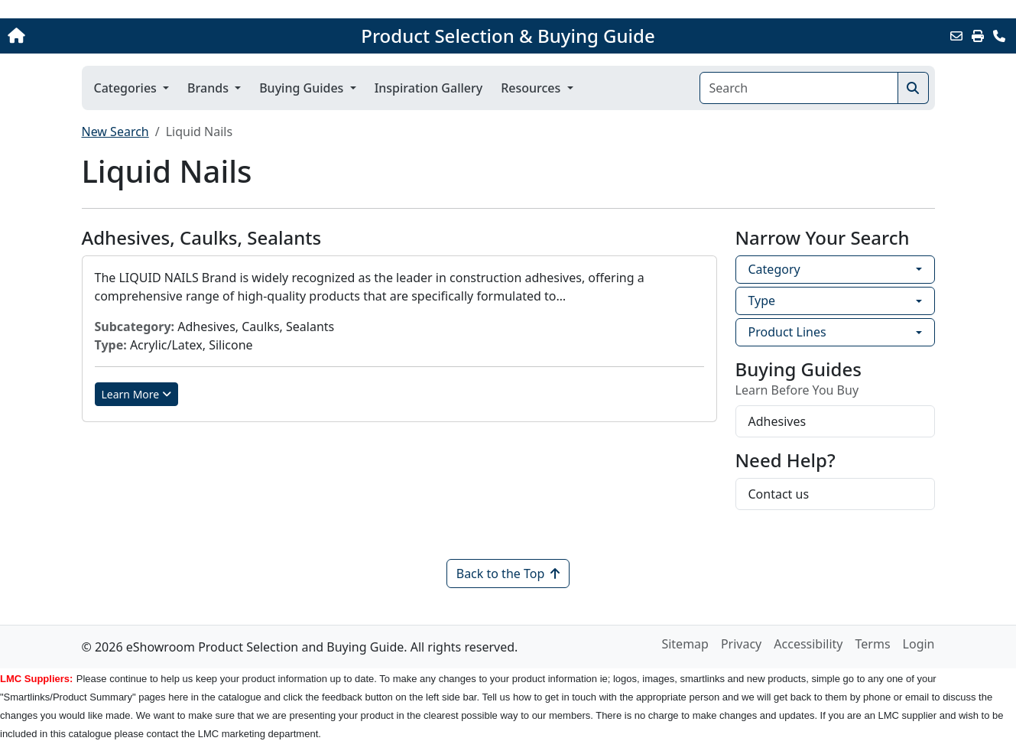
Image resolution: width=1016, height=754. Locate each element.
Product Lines (787, 331)
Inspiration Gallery (429, 88)
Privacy (741, 644)
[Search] (799, 88)
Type (762, 300)
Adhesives (777, 421)
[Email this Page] (956, 36)
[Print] (978, 36)
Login (919, 644)
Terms (873, 644)
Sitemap (685, 644)
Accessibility (808, 644)
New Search (115, 131)
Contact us (779, 494)
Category (774, 269)
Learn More (137, 394)
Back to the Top (508, 573)
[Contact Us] (999, 36)
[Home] (106, 35)
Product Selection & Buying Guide (507, 36)
